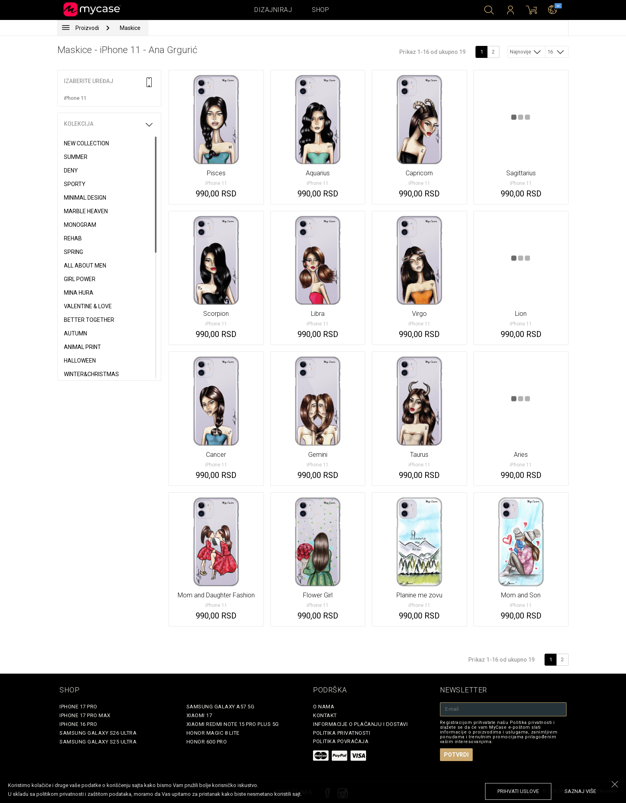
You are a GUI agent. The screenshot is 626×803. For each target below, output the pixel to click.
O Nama (323, 707)
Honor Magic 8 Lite (213, 733)
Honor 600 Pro (206, 742)
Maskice (130, 28)
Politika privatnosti (341, 733)
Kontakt (325, 715)
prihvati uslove (518, 791)
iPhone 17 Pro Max (85, 715)
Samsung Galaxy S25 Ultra (98, 742)
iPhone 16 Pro (78, 724)
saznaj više (580, 791)
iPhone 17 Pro (78, 707)
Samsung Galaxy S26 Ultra (98, 733)
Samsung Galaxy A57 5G (220, 707)
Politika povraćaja (340, 741)
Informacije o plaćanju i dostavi (360, 724)
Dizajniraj (273, 10)
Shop (320, 10)
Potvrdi (456, 754)
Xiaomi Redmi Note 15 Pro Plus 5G (232, 724)
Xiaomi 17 (199, 715)
